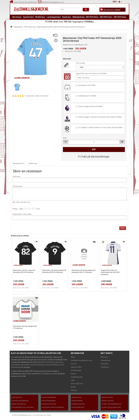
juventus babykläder (48, 397)
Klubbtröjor (40, 17)
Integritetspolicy (77, 377)
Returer (73, 374)
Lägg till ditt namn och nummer (87, 73)
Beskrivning (33, 163)
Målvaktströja (79, 17)
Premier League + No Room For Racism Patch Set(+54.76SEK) (100, 117)
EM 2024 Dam (120, 17)
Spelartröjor (28, 17)
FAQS (73, 357)
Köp (94, 149)
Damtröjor (66, 17)
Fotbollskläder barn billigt (41, 415)
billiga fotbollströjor (19, 404)
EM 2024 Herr (106, 17)
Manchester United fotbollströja (32, 365)
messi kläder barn (78, 407)
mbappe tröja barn (78, 404)
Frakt (72, 380)
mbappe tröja (76, 397)
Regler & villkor (76, 367)
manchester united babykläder (52, 407)
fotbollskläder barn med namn (23, 407)
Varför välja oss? (77, 384)
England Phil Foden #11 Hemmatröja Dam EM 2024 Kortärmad (110, 272)
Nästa (123, 228)
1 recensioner (29, 96)
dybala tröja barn (107, 401)
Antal (65, 138)
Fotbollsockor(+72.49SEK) (87, 96)
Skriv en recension (42, 96)
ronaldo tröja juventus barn (111, 407)
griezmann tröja (107, 397)
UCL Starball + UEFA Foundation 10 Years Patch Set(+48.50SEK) (100, 127)
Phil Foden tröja (30, 27)
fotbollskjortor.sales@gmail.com (51, 2)
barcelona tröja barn (48, 404)
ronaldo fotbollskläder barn (111, 404)
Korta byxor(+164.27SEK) (86, 85)
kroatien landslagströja (20, 401)
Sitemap (74, 390)
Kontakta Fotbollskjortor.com (81, 360)
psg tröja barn (17, 397)
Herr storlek (81, 63)
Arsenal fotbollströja (52, 365)
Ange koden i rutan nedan (22, 214)
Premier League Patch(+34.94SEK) (90, 106)
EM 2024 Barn (92, 17)
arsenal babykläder (48, 401)
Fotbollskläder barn (47, 374)
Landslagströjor (54, 17)
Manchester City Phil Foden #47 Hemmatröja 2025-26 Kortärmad (60, 27)
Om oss (74, 364)
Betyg (15, 209)
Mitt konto (104, 357)
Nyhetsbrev (105, 367)
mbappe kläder (77, 401)
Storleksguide (76, 370)
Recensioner (17, 186)
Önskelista (104, 364)
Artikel (73, 387)
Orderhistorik (105, 360)
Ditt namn (16, 176)
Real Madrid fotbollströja (46, 362)
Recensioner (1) (18, 163)
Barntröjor (17, 17)
